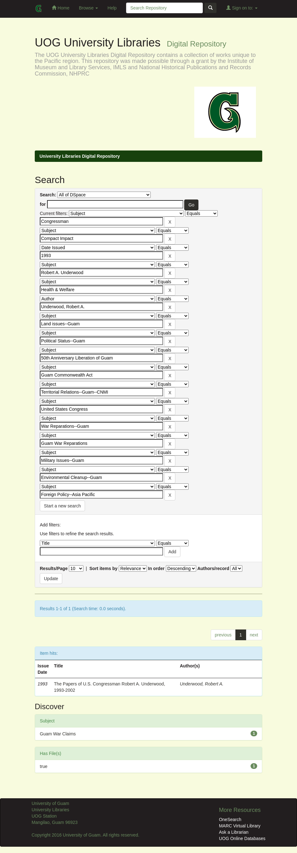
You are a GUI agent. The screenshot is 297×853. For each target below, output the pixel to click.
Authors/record (213, 568)
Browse (88, 7)
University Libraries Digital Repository (79, 156)
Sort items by (103, 568)
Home (60, 7)
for (43, 204)
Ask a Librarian (233, 832)
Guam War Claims (58, 733)
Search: (48, 194)
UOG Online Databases (242, 838)
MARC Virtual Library (239, 825)
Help (112, 7)
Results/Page (54, 568)
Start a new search (62, 505)
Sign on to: (242, 7)
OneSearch (230, 819)
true (43, 766)
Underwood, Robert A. (201, 683)
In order (156, 568)
